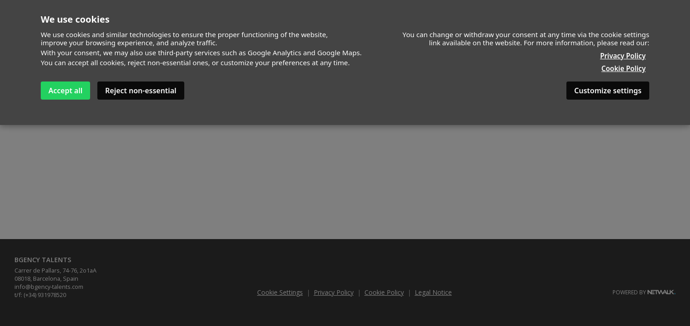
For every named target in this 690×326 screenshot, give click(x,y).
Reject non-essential (140, 91)
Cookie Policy (623, 68)
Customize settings (608, 91)
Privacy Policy (623, 55)
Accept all (65, 91)
